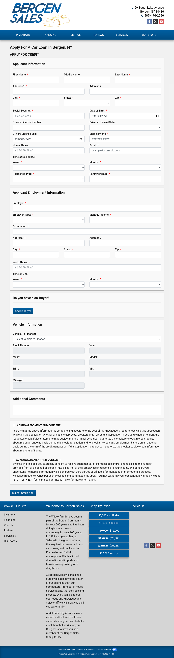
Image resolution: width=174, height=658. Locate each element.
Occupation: (20, 226)
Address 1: (19, 86)
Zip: (117, 97)
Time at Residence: (24, 157)
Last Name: (122, 74)
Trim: (16, 368)
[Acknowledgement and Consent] (14, 425)
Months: (94, 162)
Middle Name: (72, 74)
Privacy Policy (62, 479)
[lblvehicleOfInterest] (87, 339)
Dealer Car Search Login (66, 650)
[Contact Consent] (14, 460)
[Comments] (87, 410)
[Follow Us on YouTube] (161, 21)
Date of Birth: (97, 110)
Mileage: (18, 380)
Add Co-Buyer (23, 311)
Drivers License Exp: (25, 133)
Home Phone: (21, 145)
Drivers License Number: (27, 122)
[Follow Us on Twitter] (155, 21)
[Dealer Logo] (40, 15)
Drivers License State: (102, 122)
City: (15, 97)
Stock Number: (21, 345)
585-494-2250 (154, 15)
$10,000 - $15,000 (108, 530)
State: (67, 97)
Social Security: (22, 110)
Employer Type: (22, 214)
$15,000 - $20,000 (108, 538)
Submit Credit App (22, 492)
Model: (93, 357)
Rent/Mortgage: (98, 173)
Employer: (19, 203)
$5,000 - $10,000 (108, 523)
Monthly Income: (99, 214)
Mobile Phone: (98, 133)
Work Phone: (20, 262)
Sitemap (91, 650)
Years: (16, 162)
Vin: (91, 368)
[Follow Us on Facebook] (149, 21)
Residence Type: (22, 173)
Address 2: (95, 86)
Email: (93, 145)
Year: (92, 345)
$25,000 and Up (109, 553)
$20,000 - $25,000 (108, 545)
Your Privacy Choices (106, 650)
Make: (16, 357)
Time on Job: (20, 274)
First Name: (20, 74)
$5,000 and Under (108, 515)
